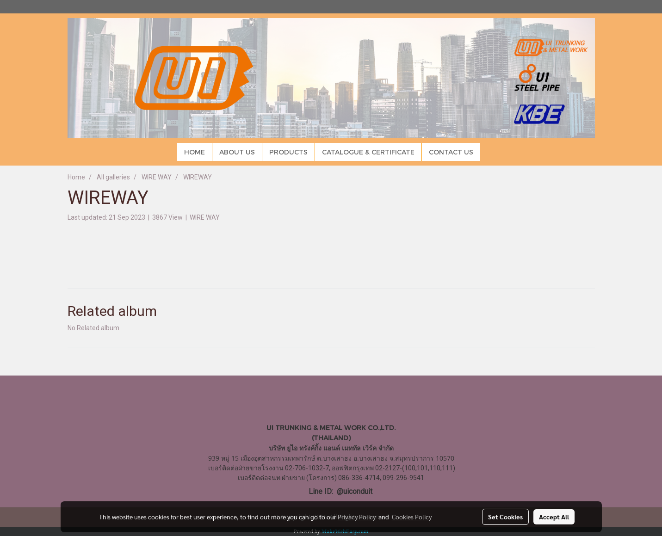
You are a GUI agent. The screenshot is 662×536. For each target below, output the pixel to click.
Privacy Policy (357, 516)
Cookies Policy (412, 516)
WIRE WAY (205, 217)
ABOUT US (237, 152)
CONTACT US (451, 152)
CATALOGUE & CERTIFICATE (368, 152)
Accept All (554, 516)
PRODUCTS (288, 152)
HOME (194, 152)
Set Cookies (505, 516)
